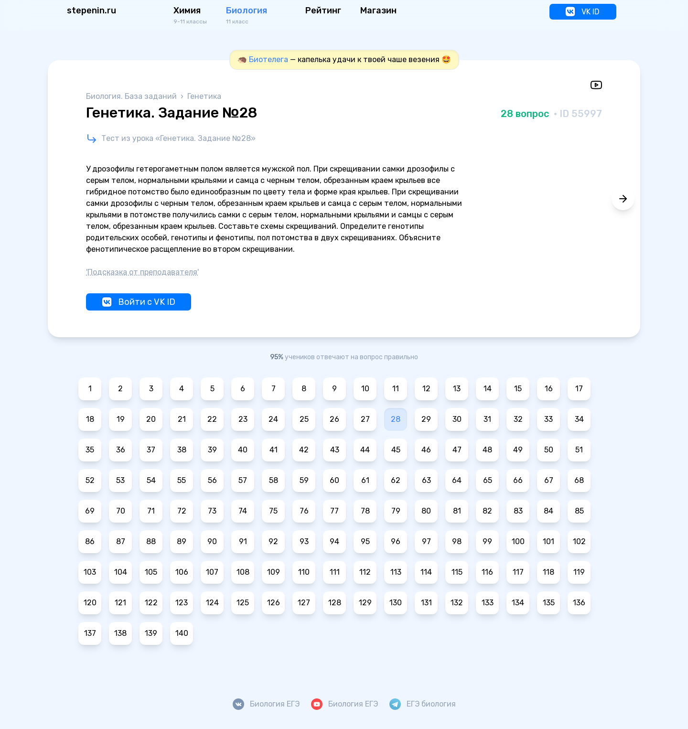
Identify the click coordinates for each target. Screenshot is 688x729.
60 (334, 480)
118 (548, 572)
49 (518, 449)
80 (426, 510)
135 (549, 602)
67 (548, 480)
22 (212, 419)
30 (457, 419)
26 (334, 419)
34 (579, 419)
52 (90, 480)
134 (518, 602)
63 (426, 480)
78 (365, 510)
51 (579, 449)
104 (120, 572)
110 (304, 572)
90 (212, 541)
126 (273, 602)
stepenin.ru (91, 10)
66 (518, 480)
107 (212, 572)
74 (242, 510)
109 (273, 572)
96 (395, 541)
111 (335, 572)
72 (181, 510)
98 (457, 541)
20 (151, 419)
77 (334, 510)
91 (243, 541)
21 (182, 419)
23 (242, 419)
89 (181, 541)
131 (426, 602)
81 (457, 510)
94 (334, 541)
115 (457, 572)
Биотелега (268, 59)
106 (181, 572)
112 (365, 572)
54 (151, 480)
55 (181, 480)
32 (518, 419)
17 (579, 388)
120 (90, 602)
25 (304, 419)
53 (120, 480)
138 (120, 633)
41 (273, 449)
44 (365, 449)
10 (365, 388)
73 (212, 510)
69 (90, 510)
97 (426, 541)
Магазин (378, 10)
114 (426, 572)
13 (457, 388)
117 (518, 572)
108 (242, 572)
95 (365, 541)
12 (426, 388)
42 (304, 449)
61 (365, 480)
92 (273, 541)
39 (212, 449)
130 (395, 602)
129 (365, 602)
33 (548, 419)
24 (273, 419)
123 (181, 602)
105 (151, 572)
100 (518, 541)
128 (334, 602)
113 (395, 572)
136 (579, 602)
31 (487, 419)
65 (487, 480)
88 (151, 541)
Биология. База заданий (132, 96)
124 (212, 602)
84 (548, 510)
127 (304, 602)
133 (488, 602)
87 (120, 541)
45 (395, 449)
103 (90, 572)
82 (487, 510)
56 (212, 480)
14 (488, 388)
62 (395, 480)
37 (151, 449)
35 (90, 449)
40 (242, 449)
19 (121, 419)
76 (304, 510)
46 (426, 449)
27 (365, 419)
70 (120, 510)
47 (457, 449)
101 (548, 541)
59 (304, 480)
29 (426, 419)
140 (181, 633)
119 (579, 572)
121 (120, 602)
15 (518, 388)
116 (487, 572)
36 (120, 449)
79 (395, 510)
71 (151, 510)
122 (151, 602)
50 (548, 449)
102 (579, 541)
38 (181, 449)
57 (242, 480)
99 (487, 541)
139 (151, 633)
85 (579, 510)
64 (457, 480)
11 (395, 388)
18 (90, 419)
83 (518, 510)
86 (90, 541)
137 (90, 633)
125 (242, 602)
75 (273, 510)
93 (304, 541)
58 (273, 480)
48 (487, 449)
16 (549, 388)
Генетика (204, 96)
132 (457, 602)
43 (334, 449)
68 (579, 480)
